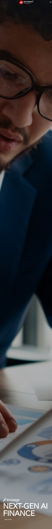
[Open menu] (50, 2)
